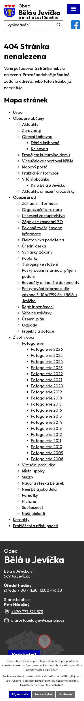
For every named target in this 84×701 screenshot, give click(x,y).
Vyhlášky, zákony (37, 252)
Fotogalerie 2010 (46, 446)
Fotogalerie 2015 (46, 416)
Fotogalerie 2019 (46, 392)
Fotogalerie (32, 343)
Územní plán (33, 319)
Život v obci (23, 337)
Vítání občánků (35, 179)
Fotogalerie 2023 (46, 367)
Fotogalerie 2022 (47, 373)
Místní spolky (33, 471)
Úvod (18, 112)
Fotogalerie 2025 (46, 355)
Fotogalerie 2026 (47, 349)
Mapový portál (35, 167)
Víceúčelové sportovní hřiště (47, 160)
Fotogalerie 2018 (46, 398)
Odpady (29, 325)
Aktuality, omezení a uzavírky (48, 191)
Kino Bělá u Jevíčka (48, 185)
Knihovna (39, 148)
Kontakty (21, 519)
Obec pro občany (28, 118)
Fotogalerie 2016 (46, 410)
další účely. (51, 670)
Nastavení (66, 694)
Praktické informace (40, 173)
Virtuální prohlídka (38, 464)
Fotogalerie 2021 (46, 379)
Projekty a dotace (38, 331)
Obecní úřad (24, 197)
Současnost (32, 507)
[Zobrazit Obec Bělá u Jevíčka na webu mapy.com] (34, 646)
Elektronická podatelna (43, 240)
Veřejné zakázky (37, 312)
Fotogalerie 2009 (47, 452)
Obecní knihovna (37, 136)
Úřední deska (34, 246)
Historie (29, 501)
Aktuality (30, 124)
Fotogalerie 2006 (47, 458)
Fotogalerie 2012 (46, 434)
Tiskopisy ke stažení (40, 264)
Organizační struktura (42, 209)
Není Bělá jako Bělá (39, 489)
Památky (30, 495)
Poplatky (30, 258)
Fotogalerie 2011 (46, 440)
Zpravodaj (31, 130)
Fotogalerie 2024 (47, 361)
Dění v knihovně (45, 142)
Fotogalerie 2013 (46, 428)
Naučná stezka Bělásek (43, 483)
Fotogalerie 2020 (47, 385)
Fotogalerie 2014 (46, 422)
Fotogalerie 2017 (46, 404)
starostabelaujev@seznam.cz (37, 620)
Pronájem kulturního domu (46, 154)
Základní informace (40, 203)
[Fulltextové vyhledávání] (33, 24)
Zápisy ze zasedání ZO (42, 221)
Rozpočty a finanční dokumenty (50, 282)
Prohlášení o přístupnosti (35, 525)
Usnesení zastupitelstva (43, 215)
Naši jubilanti (33, 513)
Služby (27, 477)
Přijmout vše (20, 694)
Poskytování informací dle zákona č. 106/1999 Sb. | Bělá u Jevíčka (49, 294)
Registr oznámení (38, 306)
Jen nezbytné (43, 694)
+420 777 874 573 (27, 611)
